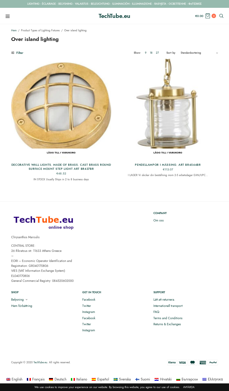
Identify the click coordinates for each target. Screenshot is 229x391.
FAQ (156, 312)
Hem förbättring (21, 306)
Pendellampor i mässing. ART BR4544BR (168, 165)
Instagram (88, 312)
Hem (14, 30)
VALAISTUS (81, 4)
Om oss (158, 220)
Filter (17, 53)
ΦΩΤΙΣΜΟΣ (195, 4)
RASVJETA (160, 4)
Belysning (17, 299)
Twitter (86, 306)
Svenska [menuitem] (125, 379)
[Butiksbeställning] (199, 52)
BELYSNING (65, 4)
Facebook (88, 299)
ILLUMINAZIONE (142, 4)
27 (157, 52)
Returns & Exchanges (167, 324)
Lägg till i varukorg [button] (61, 152)
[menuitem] (14, 379)
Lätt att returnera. (164, 299)
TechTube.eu (114, 16)
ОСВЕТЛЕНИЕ (177, 4)
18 (151, 52)
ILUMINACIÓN (120, 4)
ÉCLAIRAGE (49, 4)
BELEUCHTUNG (100, 4)
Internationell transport (167, 306)
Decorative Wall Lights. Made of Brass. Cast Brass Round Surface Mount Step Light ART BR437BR (61, 167)
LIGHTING (33, 4)
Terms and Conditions (167, 318)
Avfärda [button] (189, 387)
